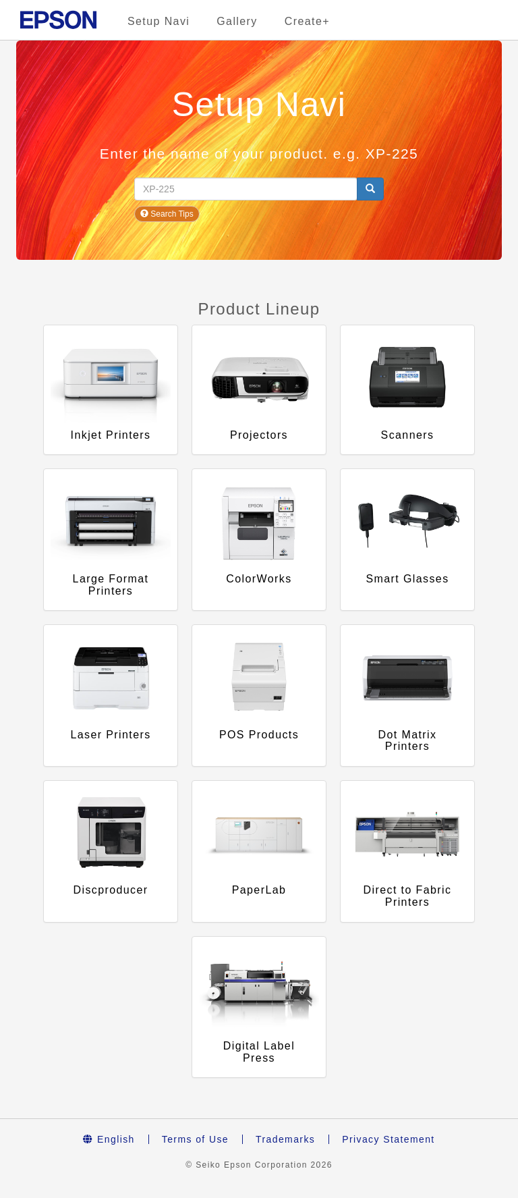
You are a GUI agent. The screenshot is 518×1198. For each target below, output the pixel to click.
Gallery (237, 21)
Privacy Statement (388, 1139)
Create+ (307, 21)
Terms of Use (195, 1139)
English (108, 1139)
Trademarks (285, 1139)
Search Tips (167, 214)
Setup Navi (158, 21)
